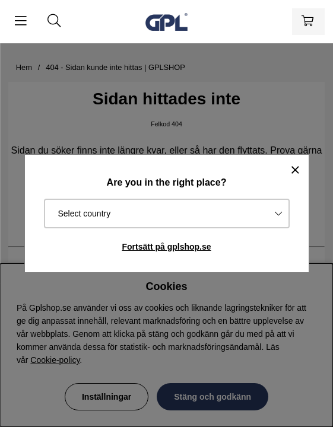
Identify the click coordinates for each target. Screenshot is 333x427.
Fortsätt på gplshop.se (166, 246)
